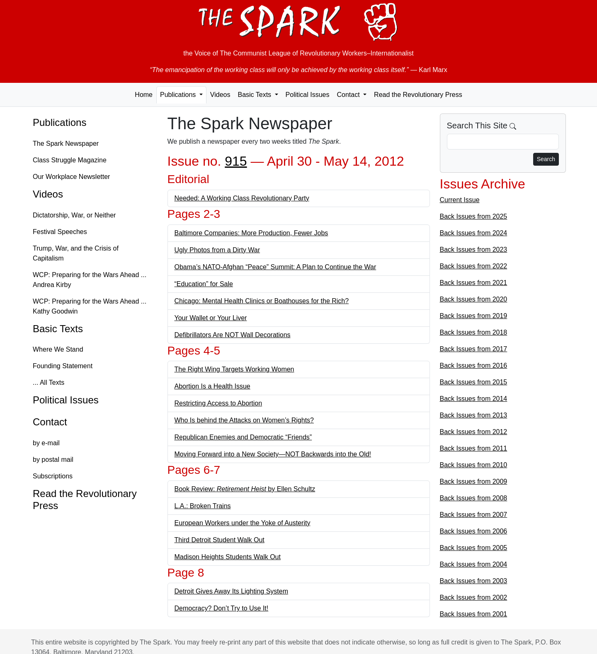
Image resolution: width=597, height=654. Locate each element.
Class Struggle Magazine (70, 160)
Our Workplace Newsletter (71, 176)
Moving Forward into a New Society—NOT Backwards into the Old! (273, 454)
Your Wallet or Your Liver (211, 317)
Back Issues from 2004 (473, 564)
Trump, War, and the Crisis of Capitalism (76, 253)
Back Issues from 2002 (473, 597)
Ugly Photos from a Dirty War (217, 249)
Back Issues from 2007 (473, 514)
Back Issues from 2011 (473, 448)
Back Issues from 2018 (473, 332)
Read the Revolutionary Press (418, 94)
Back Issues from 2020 (473, 299)
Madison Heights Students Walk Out (228, 556)
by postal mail (53, 459)
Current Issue (460, 199)
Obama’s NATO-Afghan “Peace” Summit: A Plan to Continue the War (275, 266)
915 (236, 161)
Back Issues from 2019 (473, 315)
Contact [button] (349, 94)
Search (546, 159)
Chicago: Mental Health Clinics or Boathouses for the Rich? (262, 300)
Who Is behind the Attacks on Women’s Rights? (244, 420)
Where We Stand (58, 349)
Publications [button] (179, 94)
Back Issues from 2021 (473, 282)
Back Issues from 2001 (473, 614)
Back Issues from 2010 (473, 464)
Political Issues (308, 94)
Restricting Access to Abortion (218, 403)
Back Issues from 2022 (473, 266)
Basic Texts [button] (255, 94)
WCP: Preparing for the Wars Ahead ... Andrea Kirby (89, 279)
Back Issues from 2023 (473, 249)
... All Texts (48, 382)
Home (144, 94)
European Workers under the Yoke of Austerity (243, 522)
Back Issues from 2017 (473, 348)
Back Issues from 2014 (473, 398)
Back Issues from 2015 (473, 382)
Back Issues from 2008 (473, 498)
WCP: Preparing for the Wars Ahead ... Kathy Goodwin (89, 306)
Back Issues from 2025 (473, 216)
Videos (220, 94)
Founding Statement (62, 365)
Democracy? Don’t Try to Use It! (222, 608)
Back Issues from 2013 (473, 415)
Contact (50, 421)
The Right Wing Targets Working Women (234, 369)
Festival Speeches (60, 231)
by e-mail (46, 442)
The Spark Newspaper (66, 143)
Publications (59, 122)
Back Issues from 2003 (473, 580)
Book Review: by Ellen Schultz (245, 488)
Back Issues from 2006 (473, 531)
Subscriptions (53, 476)
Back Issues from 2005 (473, 547)
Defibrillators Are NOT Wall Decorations (233, 334)
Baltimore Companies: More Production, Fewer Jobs (251, 233)
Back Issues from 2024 (473, 233)
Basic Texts (58, 328)
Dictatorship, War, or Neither (74, 215)
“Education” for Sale (204, 283)
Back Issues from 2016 (473, 365)
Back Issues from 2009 (473, 481)
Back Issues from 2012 (473, 431)
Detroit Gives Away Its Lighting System (231, 591)
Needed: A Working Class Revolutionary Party (242, 198)
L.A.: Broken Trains (203, 505)
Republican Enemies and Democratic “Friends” (243, 437)
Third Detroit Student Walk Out (220, 539)
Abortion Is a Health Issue (212, 386)
